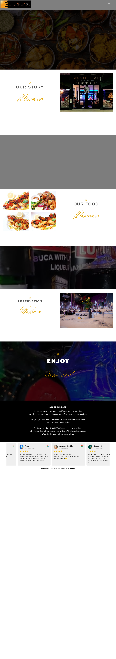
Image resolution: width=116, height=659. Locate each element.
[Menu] (109, 3)
